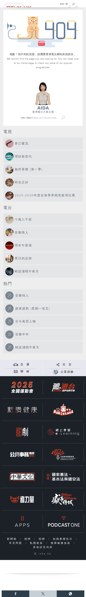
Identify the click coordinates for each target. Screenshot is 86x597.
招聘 (28, 539)
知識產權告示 (63, 539)
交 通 (25, 364)
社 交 (67, 364)
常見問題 (16, 543)
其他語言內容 (43, 547)
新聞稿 (12, 539)
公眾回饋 (67, 372)
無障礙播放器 (61, 543)
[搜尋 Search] (40, 117)
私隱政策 (37, 543)
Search (63, 117)
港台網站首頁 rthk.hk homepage (43, 77)
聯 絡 (25, 371)
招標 (43, 539)
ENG (62, 4)
